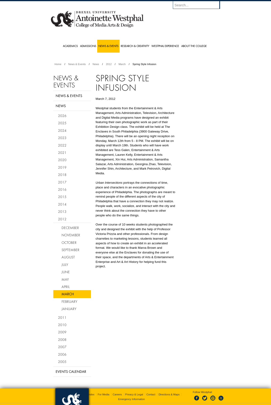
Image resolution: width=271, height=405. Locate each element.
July (65, 264)
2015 (62, 196)
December (70, 227)
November (71, 235)
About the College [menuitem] (194, 46)
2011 (62, 317)
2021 (62, 152)
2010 (62, 324)
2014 (62, 204)
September (70, 249)
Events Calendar (71, 371)
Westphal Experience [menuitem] (165, 46)
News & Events (77, 64)
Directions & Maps (169, 388)
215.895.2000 (176, 401)
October (69, 242)
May (65, 279)
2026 (62, 115)
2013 (62, 211)
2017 (62, 182)
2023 (62, 137)
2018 (62, 174)
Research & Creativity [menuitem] (135, 46)
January (69, 308)
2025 (62, 123)
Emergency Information (131, 393)
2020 (62, 159)
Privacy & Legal (134, 388)
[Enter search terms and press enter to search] (199, 5)
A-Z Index (88, 388)
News (96, 64)
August (68, 257)
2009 (62, 332)
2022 (62, 145)
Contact (150, 388)
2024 (62, 130)
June (66, 271)
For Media (103, 388)
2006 (62, 354)
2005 (62, 361)
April (66, 286)
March (122, 64)
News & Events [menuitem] (108, 46)
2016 (62, 189)
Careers (117, 388)
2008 (62, 339)
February (69, 301)
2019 (62, 167)
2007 (62, 346)
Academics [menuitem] (70, 46)
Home (57, 64)
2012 (109, 64)
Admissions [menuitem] (88, 46)
